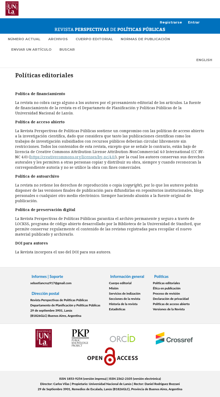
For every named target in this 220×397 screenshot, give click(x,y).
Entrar (194, 22)
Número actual (24, 39)
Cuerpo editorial (94, 39)
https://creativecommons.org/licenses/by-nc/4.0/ (72, 156)
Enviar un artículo (31, 49)
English (204, 60)
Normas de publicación (145, 39)
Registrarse (171, 22)
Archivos (58, 39)
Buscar (67, 49)
